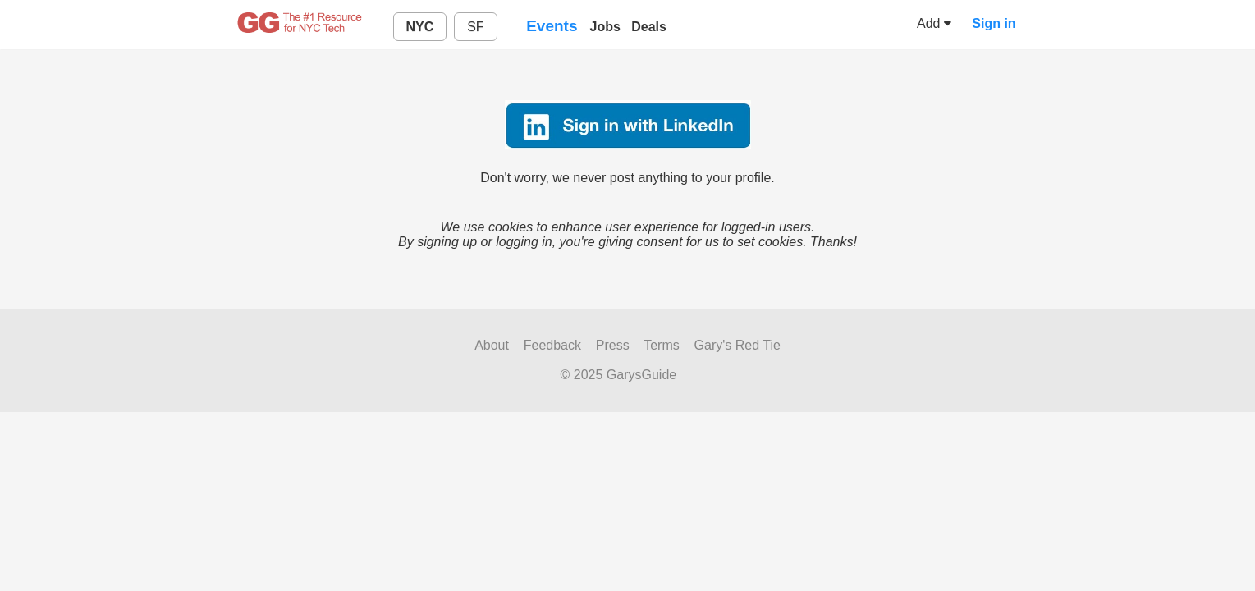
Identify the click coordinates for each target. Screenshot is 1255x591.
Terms (662, 345)
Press (613, 345)
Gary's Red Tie (737, 345)
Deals (648, 27)
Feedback (552, 345)
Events (551, 25)
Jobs (605, 27)
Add (934, 23)
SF (475, 27)
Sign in (993, 23)
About (491, 345)
